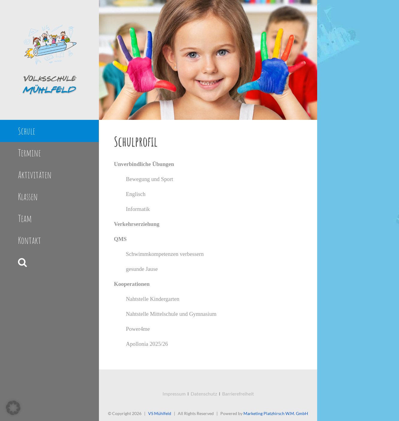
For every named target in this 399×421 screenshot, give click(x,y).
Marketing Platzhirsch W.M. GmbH (275, 413)
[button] (49, 262)
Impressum (174, 393)
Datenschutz (204, 393)
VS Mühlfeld (159, 413)
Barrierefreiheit (238, 393)
